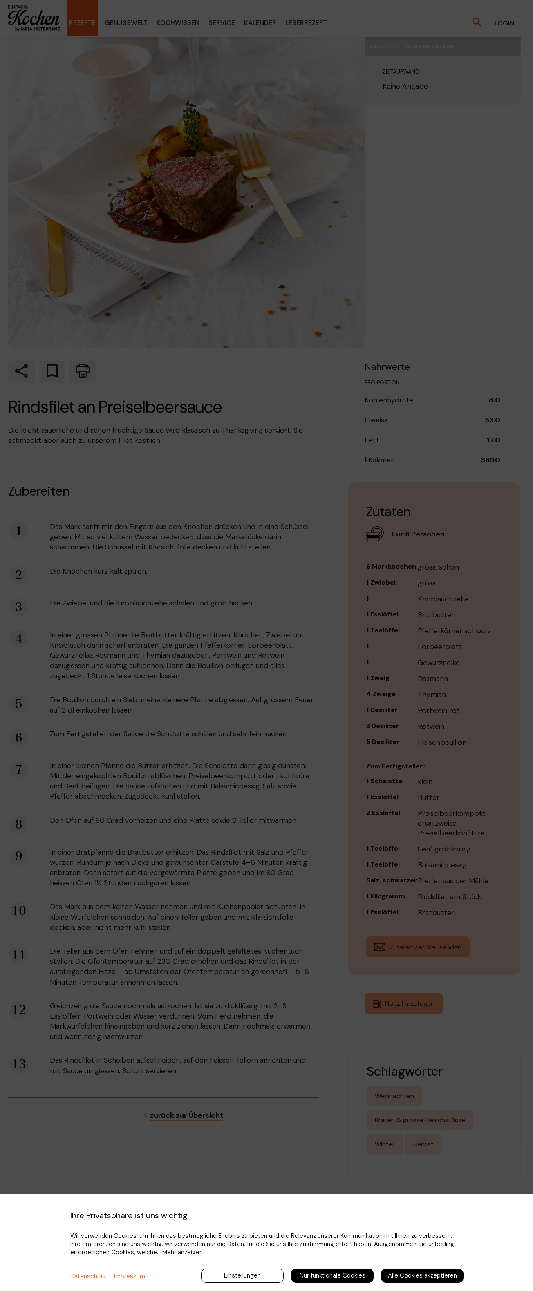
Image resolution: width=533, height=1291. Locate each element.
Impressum (129, 1276)
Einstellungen (242, 1275)
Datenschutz (88, 1276)
